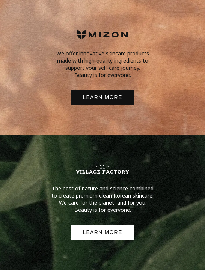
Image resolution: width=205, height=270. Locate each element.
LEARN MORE (102, 97)
